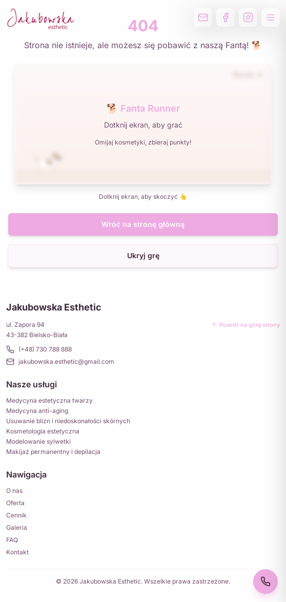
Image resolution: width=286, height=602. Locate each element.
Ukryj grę (143, 255)
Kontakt (17, 552)
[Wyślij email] (203, 17)
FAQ (12, 540)
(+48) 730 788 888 (39, 349)
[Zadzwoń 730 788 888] (265, 581)
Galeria (16, 527)
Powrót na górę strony (245, 324)
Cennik (16, 515)
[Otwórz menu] (270, 17)
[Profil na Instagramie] (248, 17)
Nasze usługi (31, 384)
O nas (14, 490)
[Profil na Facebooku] (225, 17)
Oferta (15, 503)
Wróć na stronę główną (143, 224)
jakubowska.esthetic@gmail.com (60, 362)
